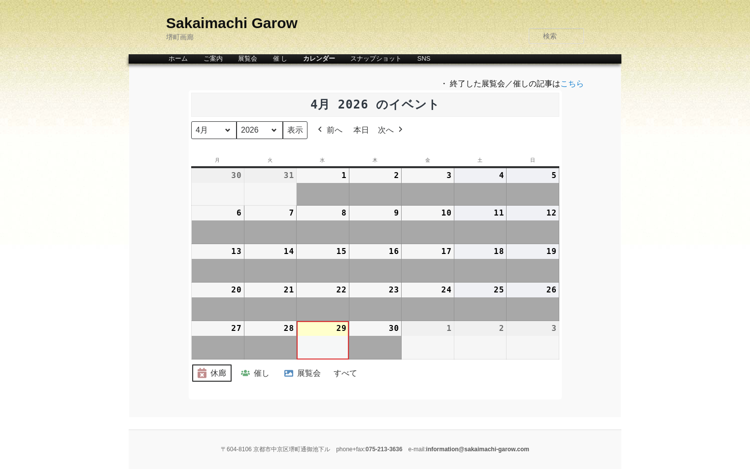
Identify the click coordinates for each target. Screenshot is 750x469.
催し (254, 373)
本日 (361, 130)
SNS (424, 58)
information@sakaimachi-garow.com (477, 449)
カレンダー (319, 58)
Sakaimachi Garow (232, 23)
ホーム (178, 58)
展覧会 (247, 58)
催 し (280, 58)
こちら (572, 83)
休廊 (211, 373)
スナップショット (376, 58)
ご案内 (213, 58)
